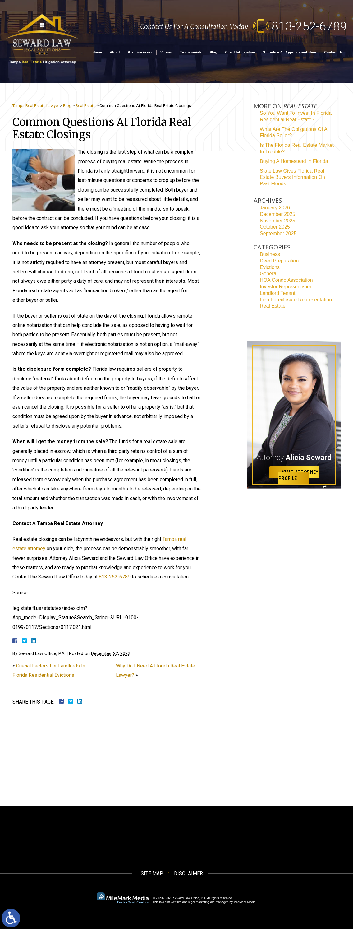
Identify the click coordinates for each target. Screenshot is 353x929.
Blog (213, 52)
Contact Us (333, 52)
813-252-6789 (309, 26)
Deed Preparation (279, 260)
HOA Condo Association (286, 280)
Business (270, 254)
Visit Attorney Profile (298, 475)
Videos (166, 52)
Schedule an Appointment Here (289, 52)
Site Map (152, 873)
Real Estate (85, 105)
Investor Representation (286, 286)
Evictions (270, 267)
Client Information (240, 52)
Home (97, 52)
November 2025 (277, 220)
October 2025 (275, 227)
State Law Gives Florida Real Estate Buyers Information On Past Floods (292, 177)
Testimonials (191, 52)
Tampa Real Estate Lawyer (35, 105)
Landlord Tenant (277, 293)
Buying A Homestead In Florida (294, 161)
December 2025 (277, 214)
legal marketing (198, 902)
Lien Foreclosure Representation (296, 299)
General (268, 273)
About (115, 52)
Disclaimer (188, 873)
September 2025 (278, 233)
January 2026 (275, 207)
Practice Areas (140, 52)
